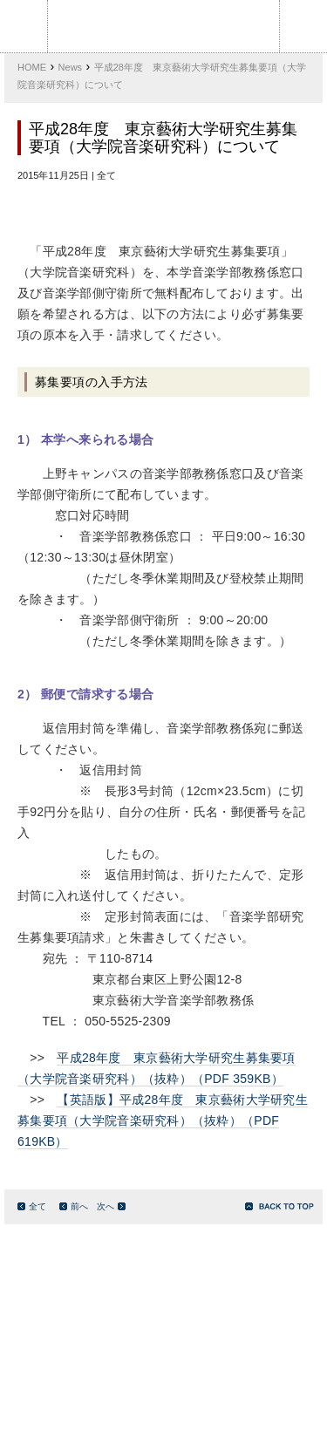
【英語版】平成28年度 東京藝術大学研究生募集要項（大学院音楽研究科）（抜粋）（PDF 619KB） (162, 1120)
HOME (31, 67)
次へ (111, 1206)
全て (31, 1206)
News (70, 67)
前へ (73, 1206)
